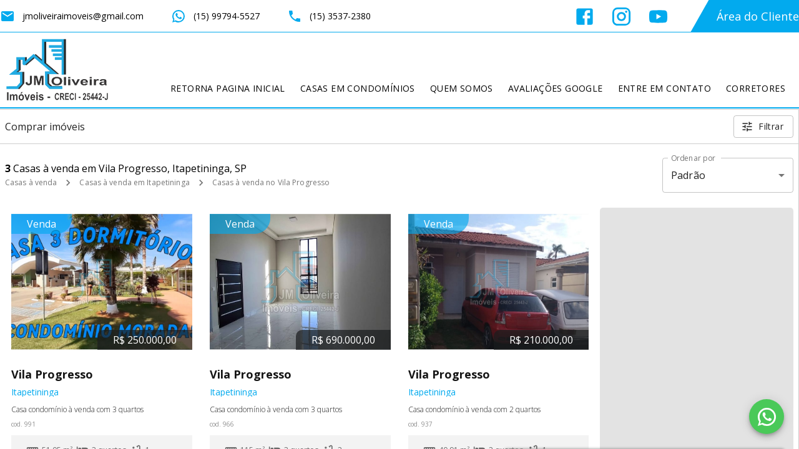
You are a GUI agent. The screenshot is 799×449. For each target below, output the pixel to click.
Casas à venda (31, 182)
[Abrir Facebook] (585, 16)
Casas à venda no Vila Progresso (271, 182)
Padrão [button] (688, 175)
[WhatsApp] (766, 416)
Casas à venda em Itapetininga (134, 182)
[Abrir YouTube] (658, 16)
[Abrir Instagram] (621, 16)
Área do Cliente (758, 16)
